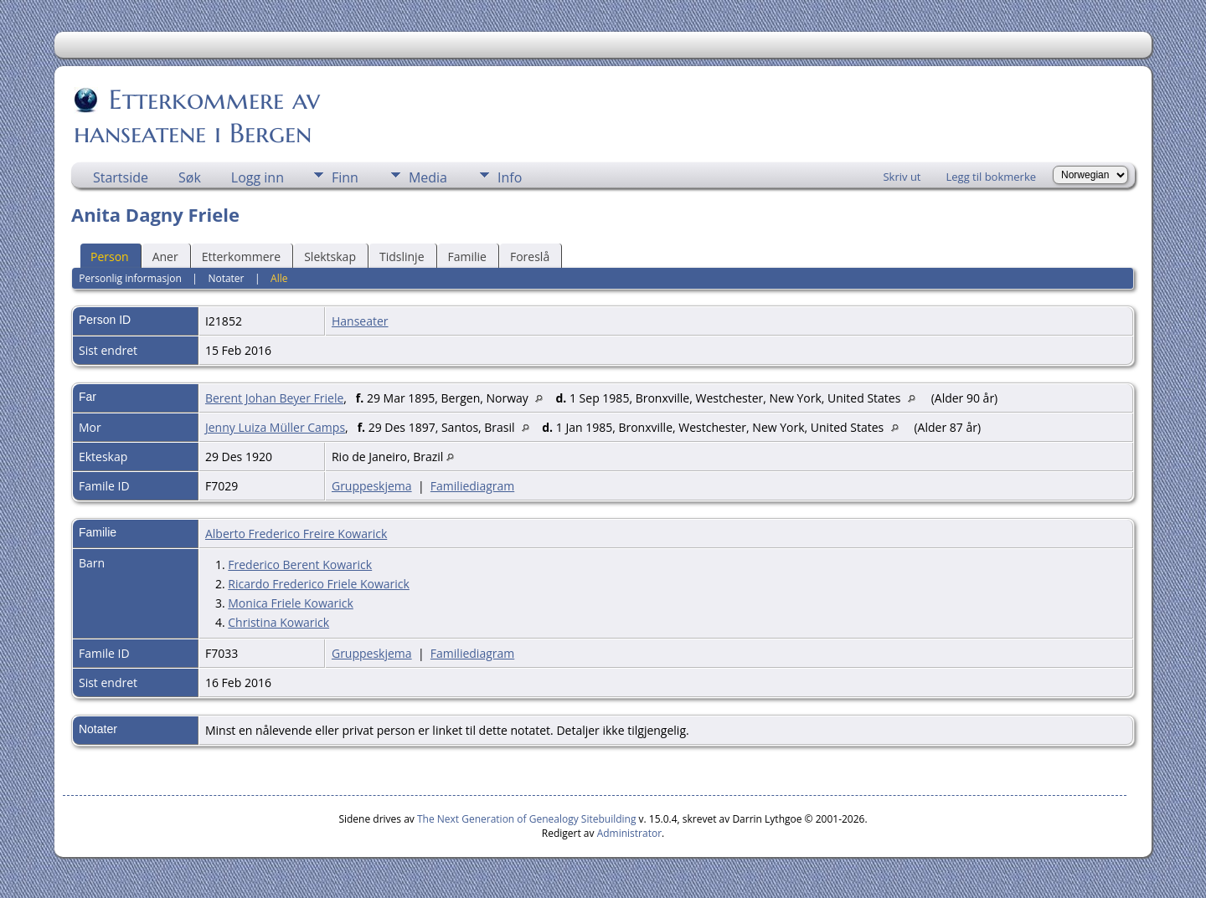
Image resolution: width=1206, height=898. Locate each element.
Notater (226, 278)
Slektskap (330, 256)
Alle (279, 278)
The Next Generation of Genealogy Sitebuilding (526, 819)
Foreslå (529, 256)
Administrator (629, 833)
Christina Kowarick (278, 622)
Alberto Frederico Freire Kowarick (296, 533)
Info (509, 177)
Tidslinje (402, 256)
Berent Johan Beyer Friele (274, 398)
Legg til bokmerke (991, 176)
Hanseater (360, 321)
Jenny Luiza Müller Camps (275, 427)
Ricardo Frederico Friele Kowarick (319, 584)
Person (109, 256)
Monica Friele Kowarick (290, 603)
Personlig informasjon (130, 278)
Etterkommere (241, 256)
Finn (345, 177)
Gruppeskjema (372, 486)
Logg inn (257, 177)
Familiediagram (472, 486)
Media (428, 177)
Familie (467, 256)
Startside (120, 177)
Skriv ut (901, 176)
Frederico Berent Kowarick (300, 564)
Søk (189, 177)
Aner (165, 256)
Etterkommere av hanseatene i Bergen (197, 116)
